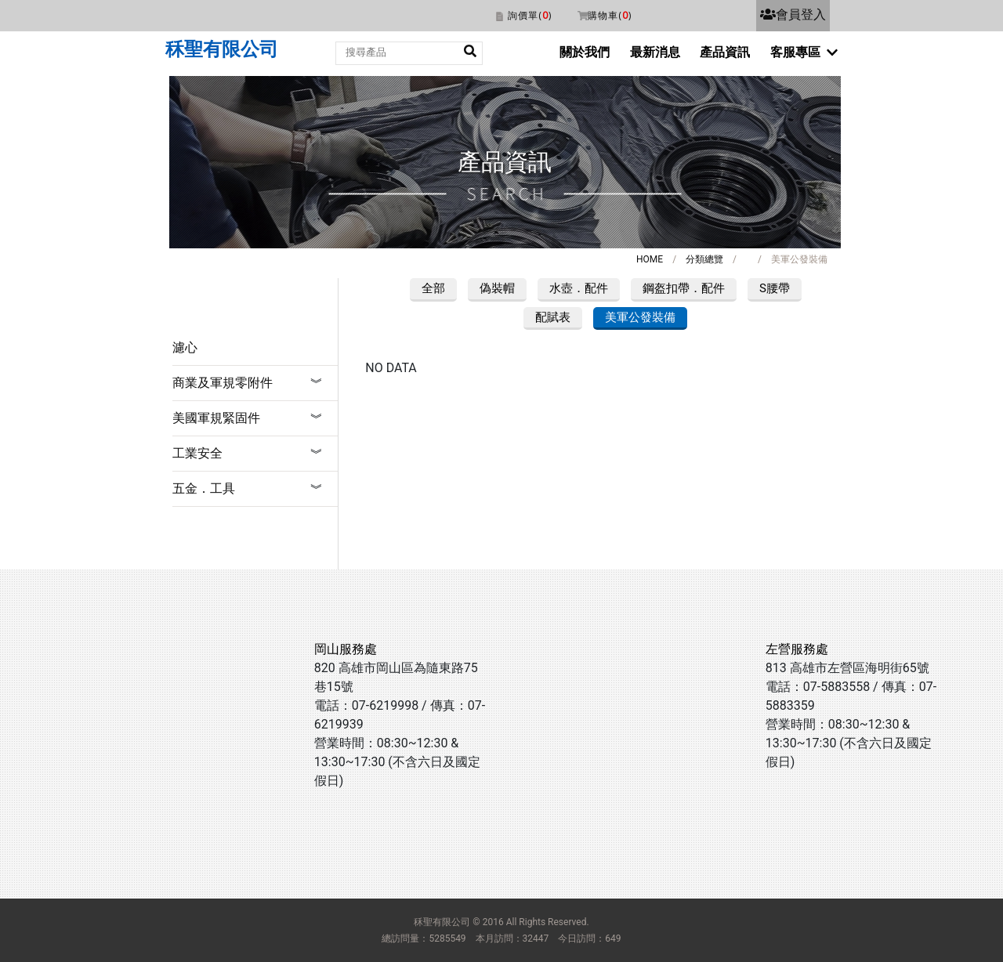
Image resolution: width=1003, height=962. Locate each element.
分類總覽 (704, 259)
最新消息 (655, 52)
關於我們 (584, 52)
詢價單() (530, 15)
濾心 (184, 347)
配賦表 (552, 317)
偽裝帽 (497, 288)
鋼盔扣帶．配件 (684, 288)
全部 (433, 288)
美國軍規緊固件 (216, 417)
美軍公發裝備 (640, 317)
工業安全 (197, 453)
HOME (649, 259)
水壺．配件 (578, 288)
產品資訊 (725, 52)
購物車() (610, 15)
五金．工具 (203, 488)
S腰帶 (774, 288)
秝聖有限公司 (221, 49)
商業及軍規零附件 (222, 382)
